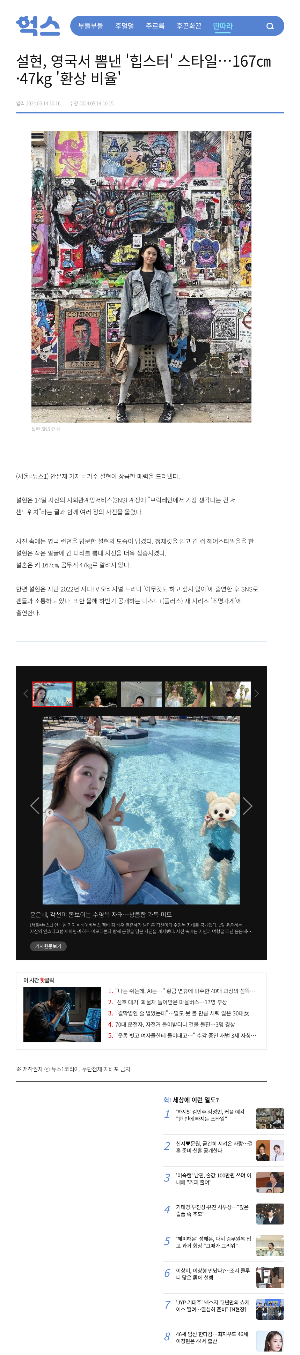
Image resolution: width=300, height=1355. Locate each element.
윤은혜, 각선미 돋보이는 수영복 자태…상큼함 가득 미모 (101, 914)
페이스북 (234, 100)
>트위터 (249, 100)
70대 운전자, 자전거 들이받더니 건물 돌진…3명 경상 (171, 1024)
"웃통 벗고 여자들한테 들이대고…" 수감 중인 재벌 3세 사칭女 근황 (188, 1035)
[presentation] (25, 694)
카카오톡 (264, 100)
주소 (278, 100)
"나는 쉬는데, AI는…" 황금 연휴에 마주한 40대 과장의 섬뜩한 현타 (187, 991)
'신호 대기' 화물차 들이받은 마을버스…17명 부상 (167, 1002)
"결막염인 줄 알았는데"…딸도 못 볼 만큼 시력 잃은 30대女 (178, 1013)
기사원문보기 (48, 946)
